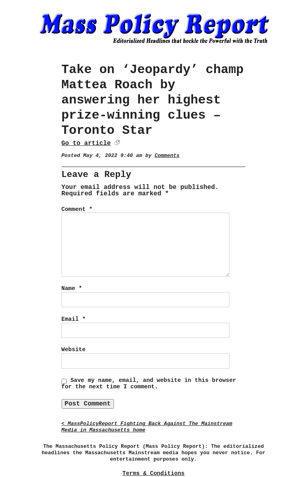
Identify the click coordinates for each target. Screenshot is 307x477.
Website (74, 349)
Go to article (86, 143)
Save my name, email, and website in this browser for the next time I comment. (149, 383)
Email (74, 319)
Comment (77, 209)
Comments (167, 156)
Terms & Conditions (153, 473)
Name (72, 288)
